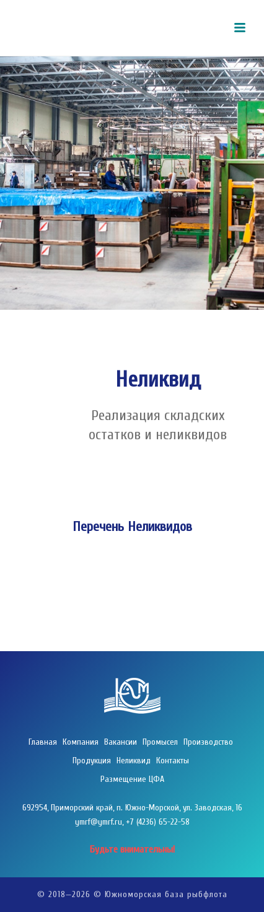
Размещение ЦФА (132, 779)
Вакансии (120, 742)
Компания (81, 742)
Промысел (160, 742)
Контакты (172, 760)
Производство (208, 742)
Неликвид (134, 760)
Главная (43, 742)
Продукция (92, 760)
